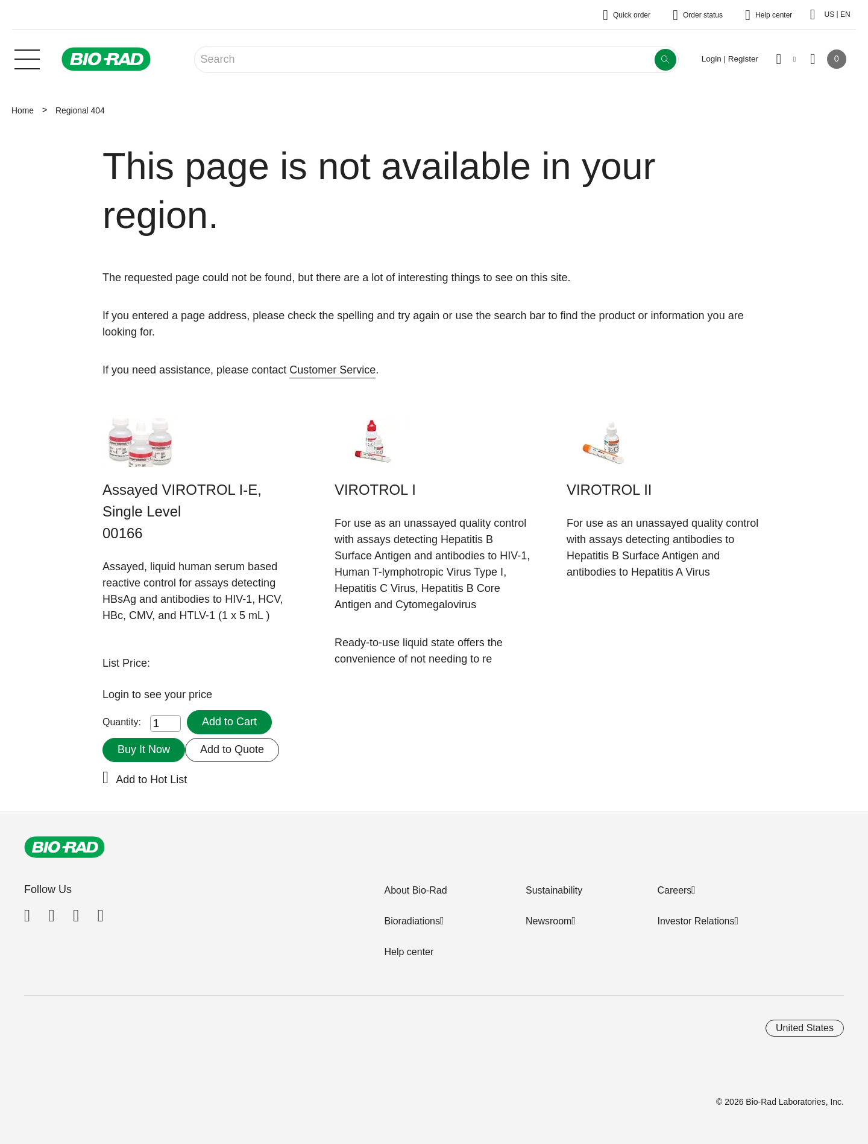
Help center (408, 952)
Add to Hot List (151, 780)
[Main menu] (27, 58)
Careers (674, 890)
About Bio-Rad (415, 890)
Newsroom (548, 921)
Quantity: (121, 722)
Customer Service (332, 370)
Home (22, 110)
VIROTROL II (609, 489)
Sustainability (554, 890)
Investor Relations (695, 921)
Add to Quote (232, 749)
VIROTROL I (375, 489)
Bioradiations (412, 921)
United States (805, 1028)
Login (117, 694)
